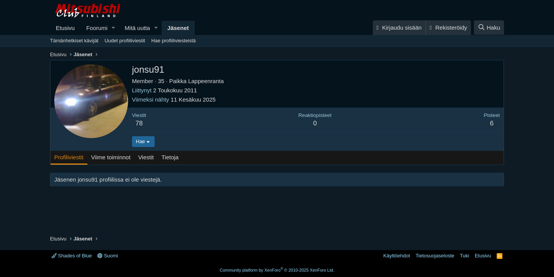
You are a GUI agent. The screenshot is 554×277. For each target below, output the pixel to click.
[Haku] (489, 27)
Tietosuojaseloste (435, 256)
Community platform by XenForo (277, 270)
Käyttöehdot (396, 256)
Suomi (107, 256)
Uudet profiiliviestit (125, 40)
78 (139, 123)
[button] (113, 28)
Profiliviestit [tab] (68, 157)
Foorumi (96, 28)
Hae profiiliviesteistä (173, 40)
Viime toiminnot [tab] (110, 157)
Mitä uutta (137, 28)
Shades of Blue (72, 256)
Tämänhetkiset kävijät (74, 40)
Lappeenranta (206, 81)
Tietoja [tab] (170, 157)
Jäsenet (178, 28)
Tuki (464, 256)
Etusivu (65, 28)
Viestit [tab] (146, 157)
